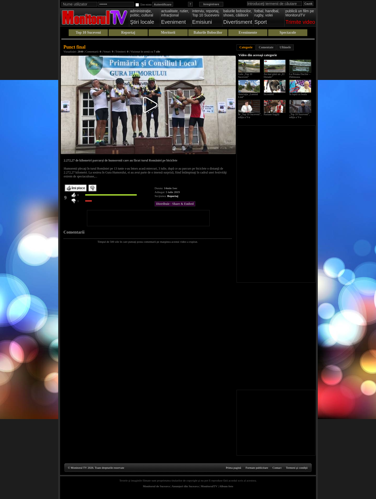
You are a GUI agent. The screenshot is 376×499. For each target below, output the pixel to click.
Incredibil (269, 94)
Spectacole (287, 32)
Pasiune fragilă (271, 114)
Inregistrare (211, 4)
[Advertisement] (148, 218)
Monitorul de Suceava (156, 486)
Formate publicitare (256, 467)
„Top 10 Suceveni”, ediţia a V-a (299, 116)
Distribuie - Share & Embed (175, 204)
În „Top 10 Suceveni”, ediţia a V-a (249, 116)
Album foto (226, 486)
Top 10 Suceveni (88, 32)
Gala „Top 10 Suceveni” (245, 75)
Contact (277, 467)
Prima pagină (233, 467)
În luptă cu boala (298, 94)
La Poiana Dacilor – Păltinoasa (299, 75)
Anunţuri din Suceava (185, 486)
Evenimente (248, 32)
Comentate (266, 47)
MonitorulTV (209, 486)
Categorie (245, 47)
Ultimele (285, 47)
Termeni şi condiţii (297, 467)
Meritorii (168, 32)
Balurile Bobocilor (207, 32)
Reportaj (128, 32)
